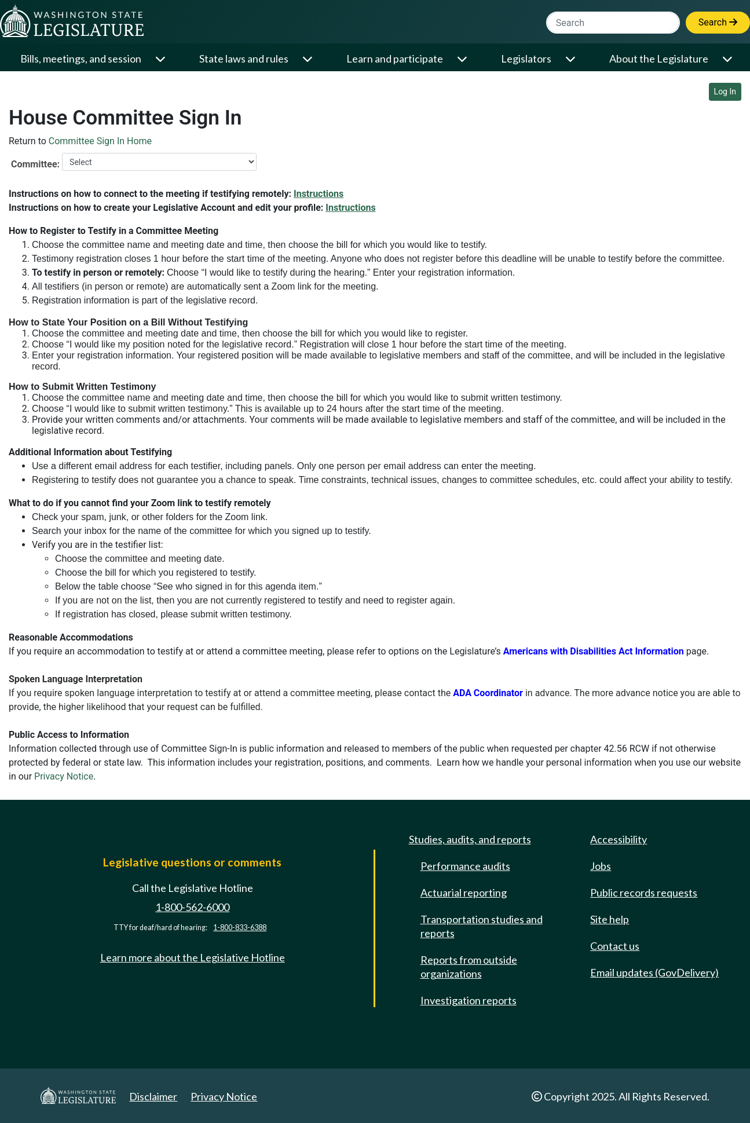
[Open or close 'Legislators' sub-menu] (571, 58)
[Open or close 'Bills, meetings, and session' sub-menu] (161, 58)
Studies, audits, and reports (470, 839)
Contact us (614, 945)
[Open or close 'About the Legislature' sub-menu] (728, 58)
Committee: (35, 164)
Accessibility (618, 839)
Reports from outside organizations (468, 966)
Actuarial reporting (463, 892)
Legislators (526, 58)
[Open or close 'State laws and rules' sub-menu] (308, 58)
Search (717, 22)
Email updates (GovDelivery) (654, 972)
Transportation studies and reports (481, 926)
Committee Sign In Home (100, 141)
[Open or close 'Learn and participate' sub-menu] (463, 58)
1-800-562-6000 (192, 907)
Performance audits (465, 865)
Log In (725, 91)
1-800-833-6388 (239, 927)
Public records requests (643, 892)
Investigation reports (468, 1000)
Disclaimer (153, 1096)
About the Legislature (658, 58)
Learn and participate (394, 58)
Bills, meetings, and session (80, 58)
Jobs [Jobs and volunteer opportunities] (600, 865)
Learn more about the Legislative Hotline (192, 957)
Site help (609, 919)
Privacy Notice (63, 776)
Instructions (318, 193)
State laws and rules (243, 58)
